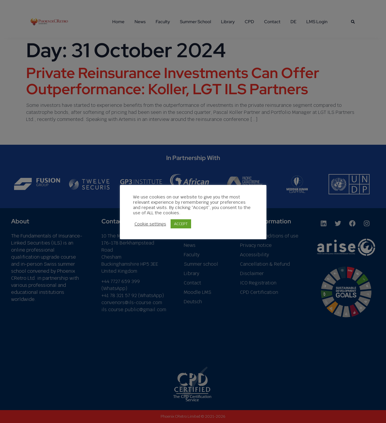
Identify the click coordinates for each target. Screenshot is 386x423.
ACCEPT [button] (181, 223)
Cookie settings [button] (150, 224)
